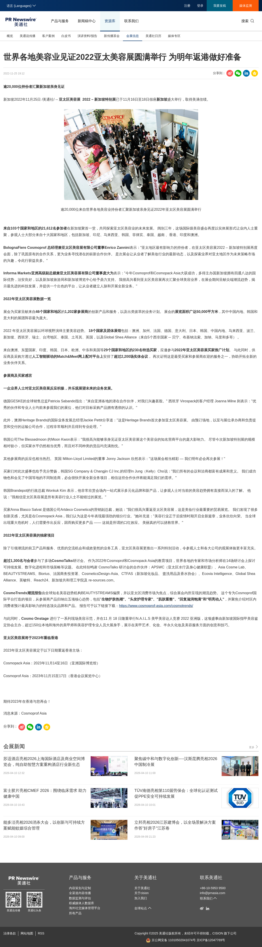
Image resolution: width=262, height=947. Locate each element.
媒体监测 (245, 5)
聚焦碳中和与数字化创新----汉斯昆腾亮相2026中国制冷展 (175, 761)
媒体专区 (174, 36)
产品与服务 (60, 21)
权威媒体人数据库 (81, 903)
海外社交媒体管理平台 (84, 908)
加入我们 (140, 898)
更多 (254, 747)
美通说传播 (27, 36)
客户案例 (48, 36)
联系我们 (131, 21)
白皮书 (66, 36)
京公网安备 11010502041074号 (171, 940)
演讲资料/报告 (87, 36)
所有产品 (75, 913)
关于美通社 (145, 877)
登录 (200, 5)
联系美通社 (211, 877)
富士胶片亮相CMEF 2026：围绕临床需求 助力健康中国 (44, 793)
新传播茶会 (112, 36)
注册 (187, 5)
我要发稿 (219, 5)
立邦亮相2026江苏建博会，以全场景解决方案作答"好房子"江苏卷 (175, 825)
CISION (217, 933)
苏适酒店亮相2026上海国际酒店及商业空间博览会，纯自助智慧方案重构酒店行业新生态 (44, 761)
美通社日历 (153, 36)
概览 (10, 36)
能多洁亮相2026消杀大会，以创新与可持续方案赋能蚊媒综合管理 (44, 825)
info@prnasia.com (212, 893)
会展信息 (132, 36)
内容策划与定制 (80, 888)
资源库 (110, 21)
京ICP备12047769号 (211, 940)
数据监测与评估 (80, 898)
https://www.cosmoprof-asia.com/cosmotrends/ (156, 606)
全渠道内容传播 (80, 893)
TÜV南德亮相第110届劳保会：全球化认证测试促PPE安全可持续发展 (176, 793)
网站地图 (27, 933)
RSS (41, 933)
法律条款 (9, 933)
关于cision (141, 893)
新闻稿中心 (87, 21)
